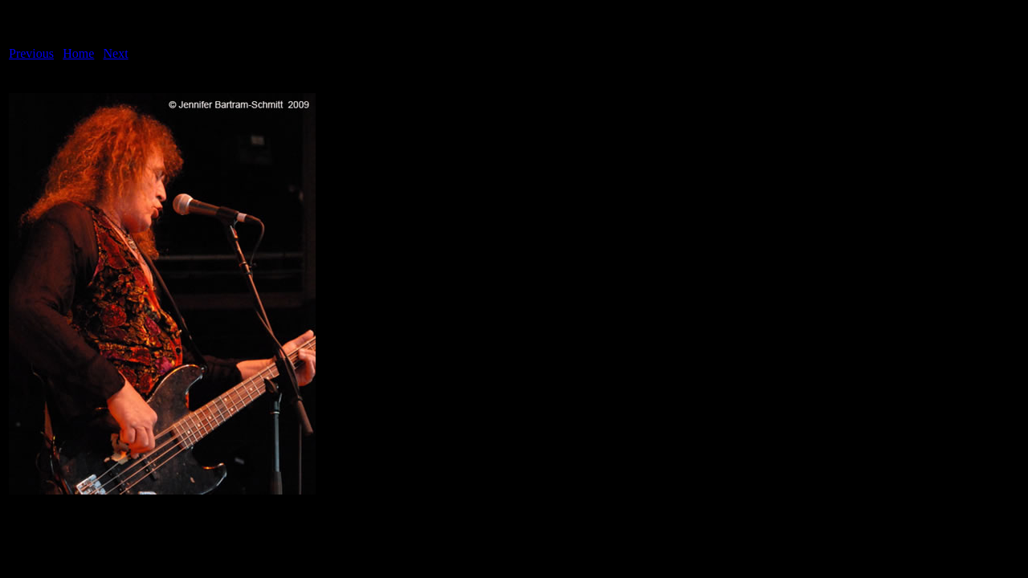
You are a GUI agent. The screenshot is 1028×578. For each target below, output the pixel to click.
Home (78, 53)
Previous (31, 53)
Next (116, 53)
